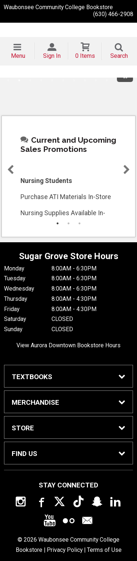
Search (119, 55)
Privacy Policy (65, 549)
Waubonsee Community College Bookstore (58, 7)
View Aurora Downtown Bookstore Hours (68, 345)
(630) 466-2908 (113, 14)
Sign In (52, 55)
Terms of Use (104, 549)
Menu (18, 55)
